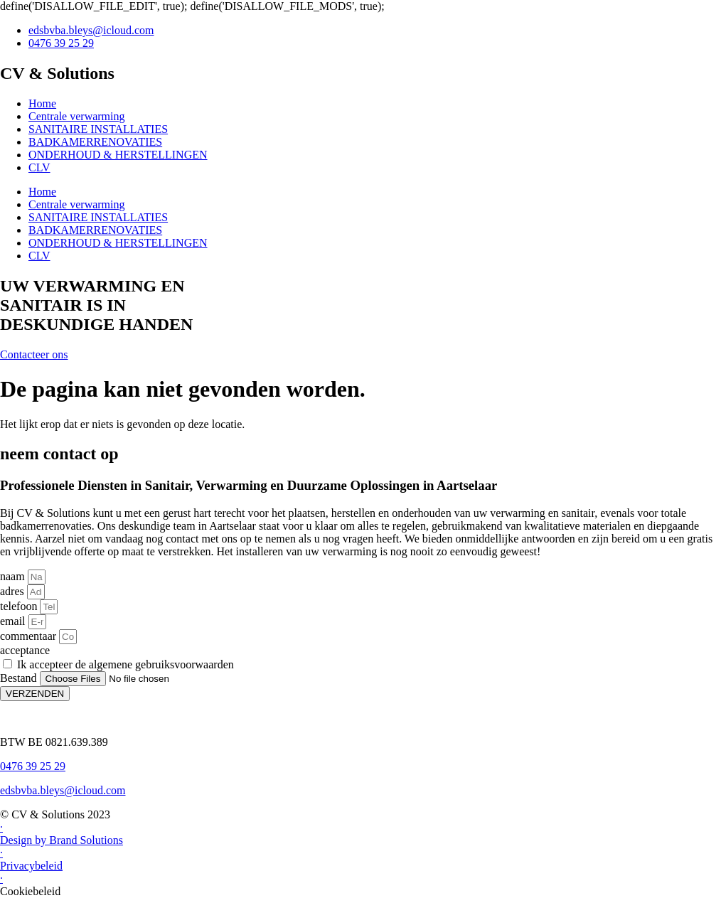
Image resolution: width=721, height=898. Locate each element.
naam (14, 576)
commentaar (29, 636)
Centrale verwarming (76, 116)
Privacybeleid (31, 866)
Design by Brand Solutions (61, 840)
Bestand (20, 678)
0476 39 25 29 (32, 766)
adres (13, 591)
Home (42, 103)
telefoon (20, 606)
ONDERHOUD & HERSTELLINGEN (118, 155)
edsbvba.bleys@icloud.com (62, 790)
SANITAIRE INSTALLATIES (98, 129)
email (14, 621)
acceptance (25, 650)
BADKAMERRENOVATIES (95, 142)
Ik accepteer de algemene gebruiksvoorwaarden (125, 664)
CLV (39, 167)
